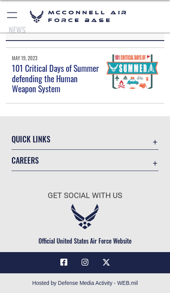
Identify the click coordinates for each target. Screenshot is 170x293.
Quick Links (31, 139)
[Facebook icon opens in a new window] (64, 262)
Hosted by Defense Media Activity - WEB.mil (85, 283)
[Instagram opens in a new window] (85, 262)
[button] (12, 16)
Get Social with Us (85, 195)
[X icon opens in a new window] (106, 262)
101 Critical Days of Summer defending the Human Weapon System (55, 78)
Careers (25, 160)
